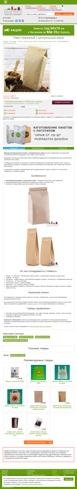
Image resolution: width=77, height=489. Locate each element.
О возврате (11, 113)
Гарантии (5, 471)
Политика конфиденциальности (31, 484)
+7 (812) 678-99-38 (43, 10)
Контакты (30, 473)
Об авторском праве (46, 113)
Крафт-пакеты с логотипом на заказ (15, 406)
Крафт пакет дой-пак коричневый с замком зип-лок (15, 433)
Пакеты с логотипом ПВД (15, 381)
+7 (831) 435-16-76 (56, 10)
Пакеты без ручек (26, 337)
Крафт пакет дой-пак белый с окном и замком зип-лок (38, 433)
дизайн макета (32, 304)
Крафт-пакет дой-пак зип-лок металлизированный (62, 406)
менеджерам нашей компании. (41, 326)
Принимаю (68, 479)
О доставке (11, 110)
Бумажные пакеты (42, 337)
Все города (68, 14)
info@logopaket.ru (51, 18)
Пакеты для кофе (10, 337)
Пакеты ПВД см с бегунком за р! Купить (49, 30)
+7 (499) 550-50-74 (31, 8)
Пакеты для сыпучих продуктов (15, 340)
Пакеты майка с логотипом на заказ (62, 382)
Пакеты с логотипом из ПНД (38, 382)
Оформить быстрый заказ (36, 442)
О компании (31, 471)
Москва (28, 6)
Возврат (4, 473)
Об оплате (42, 110)
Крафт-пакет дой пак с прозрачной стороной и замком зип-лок (38, 407)
